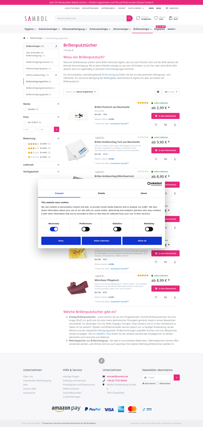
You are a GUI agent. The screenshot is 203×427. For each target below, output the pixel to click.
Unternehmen (108, 8)
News (151, 8)
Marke (26, 103)
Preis (26, 117)
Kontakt (122, 8)
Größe (111, 119)
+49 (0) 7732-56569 (72, 8)
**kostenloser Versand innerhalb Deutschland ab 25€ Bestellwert (69, 423)
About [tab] (144, 193)
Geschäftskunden (90, 8)
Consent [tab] (59, 193)
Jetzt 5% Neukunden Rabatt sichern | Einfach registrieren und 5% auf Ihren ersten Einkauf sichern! (102, 2)
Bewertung (29, 138)
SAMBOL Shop (103, 333)
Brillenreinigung (110, 74)
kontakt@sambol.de (117, 376)
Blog (158, 8)
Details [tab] (101, 193)
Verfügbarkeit (30, 171)
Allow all (142, 241)
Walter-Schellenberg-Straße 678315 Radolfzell (121, 388)
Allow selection (101, 241)
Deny (61, 241)
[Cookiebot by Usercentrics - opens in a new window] (149, 184)
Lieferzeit (28, 164)
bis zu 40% (160, 26)
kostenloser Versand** (120, 123)
